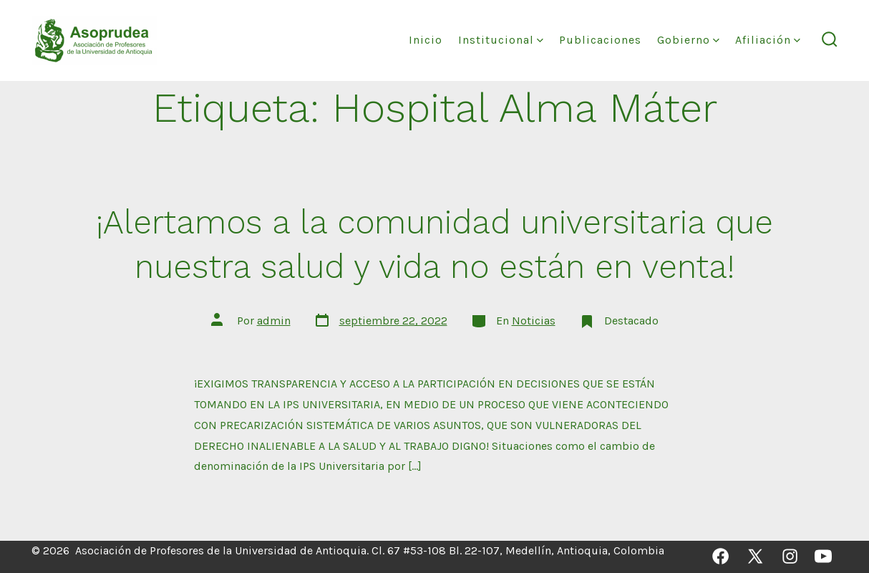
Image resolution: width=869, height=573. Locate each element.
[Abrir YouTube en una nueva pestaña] (823, 556)
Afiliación (767, 40)
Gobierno (688, 40)
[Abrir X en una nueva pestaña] (755, 556)
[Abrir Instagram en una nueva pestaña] (790, 556)
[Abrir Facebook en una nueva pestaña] (720, 556)
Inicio (425, 40)
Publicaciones (600, 40)
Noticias (533, 320)
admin (274, 320)
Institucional (500, 40)
